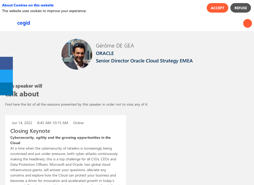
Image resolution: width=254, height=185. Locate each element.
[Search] (247, 23)
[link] (6, 63)
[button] (7, 23)
